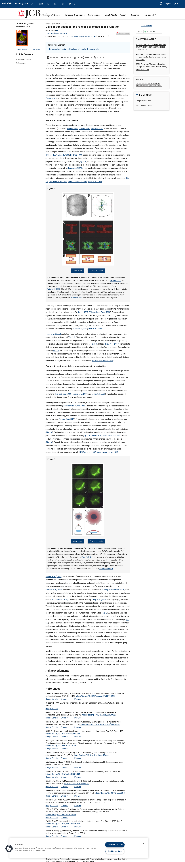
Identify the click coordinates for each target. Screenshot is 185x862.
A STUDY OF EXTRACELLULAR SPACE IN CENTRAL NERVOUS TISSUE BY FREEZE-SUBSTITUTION (151, 47)
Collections (95, 15)
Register (168, 4)
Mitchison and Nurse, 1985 (74, 404)
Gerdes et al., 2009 (54, 587)
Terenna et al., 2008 (80, 392)
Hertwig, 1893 (97, 128)
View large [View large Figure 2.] (78, 540)
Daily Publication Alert (144, 105)
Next (37, 49)
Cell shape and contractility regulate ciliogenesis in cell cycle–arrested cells (73, 49)
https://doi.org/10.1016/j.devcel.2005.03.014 (64, 731)
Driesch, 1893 (84, 128)
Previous (21, 49)
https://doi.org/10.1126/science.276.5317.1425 (95, 693)
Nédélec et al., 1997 (87, 451)
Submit (136, 15)
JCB (41, 3)
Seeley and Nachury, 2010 (113, 587)
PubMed (77, 696)
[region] (78, 848)
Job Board (149, 15)
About (124, 15)
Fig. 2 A (49, 431)
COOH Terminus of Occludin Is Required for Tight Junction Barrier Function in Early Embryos (151, 66)
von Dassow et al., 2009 (77, 181)
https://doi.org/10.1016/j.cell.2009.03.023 (99, 712)
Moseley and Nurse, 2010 (107, 451)
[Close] (143, 843)
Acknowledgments (23, 59)
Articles (56, 15)
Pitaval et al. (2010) (106, 566)
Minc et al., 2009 (98, 392)
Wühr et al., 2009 (95, 181)
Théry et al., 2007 (76, 296)
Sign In (176, 4)
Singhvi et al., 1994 (79, 327)
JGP (56, 3)
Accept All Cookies (114, 845)
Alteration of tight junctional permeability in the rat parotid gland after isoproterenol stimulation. (151, 57)
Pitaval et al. (51, 98)
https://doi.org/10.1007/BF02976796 (61, 743)
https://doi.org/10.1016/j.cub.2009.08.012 (63, 821)
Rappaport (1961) (75, 168)
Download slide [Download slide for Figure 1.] (95, 270)
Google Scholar (52, 696)
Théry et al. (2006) (99, 597)
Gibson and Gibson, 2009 (102, 359)
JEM (48, 3)
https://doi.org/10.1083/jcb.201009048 (83, 36)
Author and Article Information (56, 33)
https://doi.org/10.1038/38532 (76, 780)
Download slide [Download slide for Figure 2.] (95, 540)
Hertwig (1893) (115, 279)
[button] (161, 4)
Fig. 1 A (83, 161)
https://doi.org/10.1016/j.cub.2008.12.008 (91, 752)
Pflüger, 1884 (72, 128)
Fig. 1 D (94, 342)
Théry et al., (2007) (53, 332)
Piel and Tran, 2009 (63, 392)
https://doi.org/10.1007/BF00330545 (110, 790)
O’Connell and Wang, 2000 (99, 311)
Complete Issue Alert (143, 101)
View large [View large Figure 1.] (78, 270)
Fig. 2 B (104, 610)
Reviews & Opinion (75, 15)
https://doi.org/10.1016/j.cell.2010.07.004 (63, 771)
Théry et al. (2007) (111, 342)
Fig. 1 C (72, 336)
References (20, 63)
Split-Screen (54, 57)
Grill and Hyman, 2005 (58, 181)
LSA (71, 3)
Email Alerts (111, 15)
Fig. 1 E (56, 349)
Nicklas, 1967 (82, 311)
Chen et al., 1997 (95, 327)
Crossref (64, 696)
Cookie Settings (115, 851)
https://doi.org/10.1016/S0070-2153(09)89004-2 (100, 721)
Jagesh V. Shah (52, 30)
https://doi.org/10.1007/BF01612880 (61, 811)
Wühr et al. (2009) (54, 288)
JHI (63, 3)
